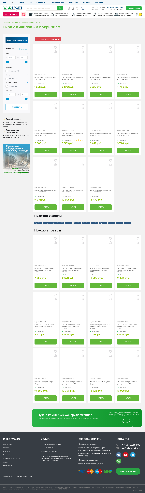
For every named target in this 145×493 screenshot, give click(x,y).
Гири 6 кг (119, 223)
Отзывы (86, 2)
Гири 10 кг (103, 223)
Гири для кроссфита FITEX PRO (53, 223)
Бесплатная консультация (51, 444)
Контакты (99, 2)
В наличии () (14, 71)
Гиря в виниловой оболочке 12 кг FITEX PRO (45, 134)
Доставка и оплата (37, 2)
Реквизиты (7, 465)
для (41, 14)
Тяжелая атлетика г (83, 14)
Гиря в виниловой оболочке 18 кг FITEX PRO (100, 134)
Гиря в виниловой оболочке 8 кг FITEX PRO (100, 78)
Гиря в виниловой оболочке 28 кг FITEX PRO (72, 191)
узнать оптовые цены (50, 39)
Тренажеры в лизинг (49, 451)
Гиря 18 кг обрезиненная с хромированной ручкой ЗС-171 (44, 383)
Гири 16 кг (86, 223)
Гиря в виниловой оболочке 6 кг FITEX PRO (72, 78)
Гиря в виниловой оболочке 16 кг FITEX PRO (72, 134)
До (18, 57)
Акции (5, 462)
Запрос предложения (17, 40)
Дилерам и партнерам (11, 458)
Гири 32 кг (38, 223)
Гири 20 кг (77, 223)
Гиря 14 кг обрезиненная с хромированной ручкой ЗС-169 (127, 326)
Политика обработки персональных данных (61, 487)
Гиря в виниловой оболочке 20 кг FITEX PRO (127, 134)
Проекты (20, 2)
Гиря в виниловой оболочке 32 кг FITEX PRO (100, 191)
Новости (6, 451)
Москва (13, 476)
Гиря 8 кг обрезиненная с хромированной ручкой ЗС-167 (71, 326)
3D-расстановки (57, 2)
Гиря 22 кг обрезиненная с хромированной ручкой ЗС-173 (72, 383)
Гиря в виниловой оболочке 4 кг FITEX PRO (45, 78)
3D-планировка (47, 448)
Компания (7, 2)
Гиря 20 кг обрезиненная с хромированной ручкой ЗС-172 (100, 270)
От (6, 57)
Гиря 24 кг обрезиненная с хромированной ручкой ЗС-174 (127, 270)
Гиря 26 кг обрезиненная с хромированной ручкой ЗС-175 (100, 383)
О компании (7, 444)
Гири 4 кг (127, 223)
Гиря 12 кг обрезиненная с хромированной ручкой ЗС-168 (44, 270)
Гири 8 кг (111, 223)
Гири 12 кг (94, 223)
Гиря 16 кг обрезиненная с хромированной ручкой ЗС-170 (72, 270)
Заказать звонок (128, 471)
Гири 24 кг (69, 223)
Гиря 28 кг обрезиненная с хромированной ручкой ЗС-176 (127, 383)
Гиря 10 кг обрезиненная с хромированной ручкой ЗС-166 (99, 326)
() (13, 79)
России (29, 476)
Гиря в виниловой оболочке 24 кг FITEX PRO (45, 191)
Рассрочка (73, 2)
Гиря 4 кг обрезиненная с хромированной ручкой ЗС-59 (44, 326)
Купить (46, 94)
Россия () (13, 86)
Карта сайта (137, 490)
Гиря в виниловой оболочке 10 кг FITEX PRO (127, 78)
